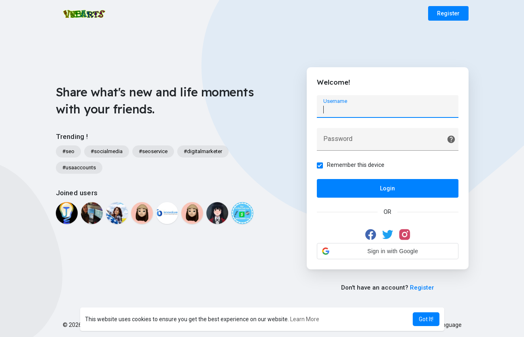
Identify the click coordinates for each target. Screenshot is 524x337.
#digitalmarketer (203, 151)
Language (446, 325)
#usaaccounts (79, 167)
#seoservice (153, 151)
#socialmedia (107, 151)
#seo (68, 151)
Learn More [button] (304, 319)
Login (387, 188)
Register (448, 13)
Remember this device (355, 165)
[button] (387, 251)
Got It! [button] (426, 319)
